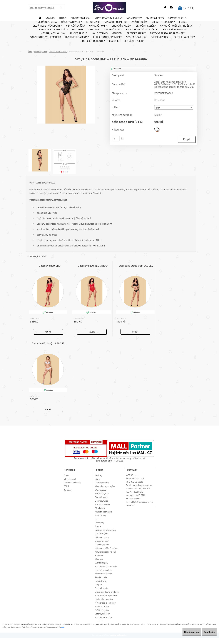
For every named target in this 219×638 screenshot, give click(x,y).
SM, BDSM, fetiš (155, 18)
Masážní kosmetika (116, 22)
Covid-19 (114, 41)
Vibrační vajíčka (75, 25)
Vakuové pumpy (98, 25)
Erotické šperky (136, 33)
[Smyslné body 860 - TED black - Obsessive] (66, 67)
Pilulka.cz (118, 461)
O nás (66, 475)
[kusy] (116, 138)
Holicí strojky (100, 33)
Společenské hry (136, 37)
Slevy (155, 22)
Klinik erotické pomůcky (107, 37)
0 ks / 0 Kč (188, 8)
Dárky (62, 18)
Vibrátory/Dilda (47, 22)
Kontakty (68, 490)
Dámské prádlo (177, 18)
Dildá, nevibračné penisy (47, 25)
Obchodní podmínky (72, 482)
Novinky (50, 18)
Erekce (183, 22)
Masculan (93, 29)
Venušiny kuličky (146, 25)
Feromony (168, 22)
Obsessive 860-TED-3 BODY (93, 266)
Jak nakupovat (70, 479)
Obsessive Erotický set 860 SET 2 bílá (49, 344)
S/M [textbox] (158, 108)
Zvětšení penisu (160, 37)
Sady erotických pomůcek (45, 37)
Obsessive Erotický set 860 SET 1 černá (137, 266)
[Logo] (109, 7)
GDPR (66, 486)
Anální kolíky (139, 22)
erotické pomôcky (112, 458)
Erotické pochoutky (93, 41)
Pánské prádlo (78, 33)
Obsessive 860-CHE (49, 266)
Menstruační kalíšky (53, 33)
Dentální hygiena (134, 41)
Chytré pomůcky (80, 18)
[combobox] (173, 107)
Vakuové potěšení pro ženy (176, 25)
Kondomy (77, 29)
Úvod (30, 51)
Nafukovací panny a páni (53, 29)
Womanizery (134, 18)
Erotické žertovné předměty (167, 33)
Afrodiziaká (93, 22)
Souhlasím (207, 632)
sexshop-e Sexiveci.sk (134, 458)
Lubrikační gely (113, 29)
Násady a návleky (71, 22)
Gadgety (117, 33)
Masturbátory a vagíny (108, 18)
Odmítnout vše (185, 632)
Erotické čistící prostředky (142, 29)
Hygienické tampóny (77, 37)
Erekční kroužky (122, 25)
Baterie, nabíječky (184, 37)
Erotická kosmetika (174, 29)
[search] (61, 8)
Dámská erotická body (58, 51)
